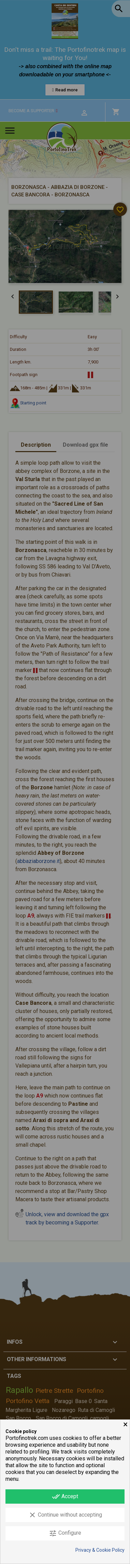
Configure (65, 1533)
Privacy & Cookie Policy (100, 1550)
